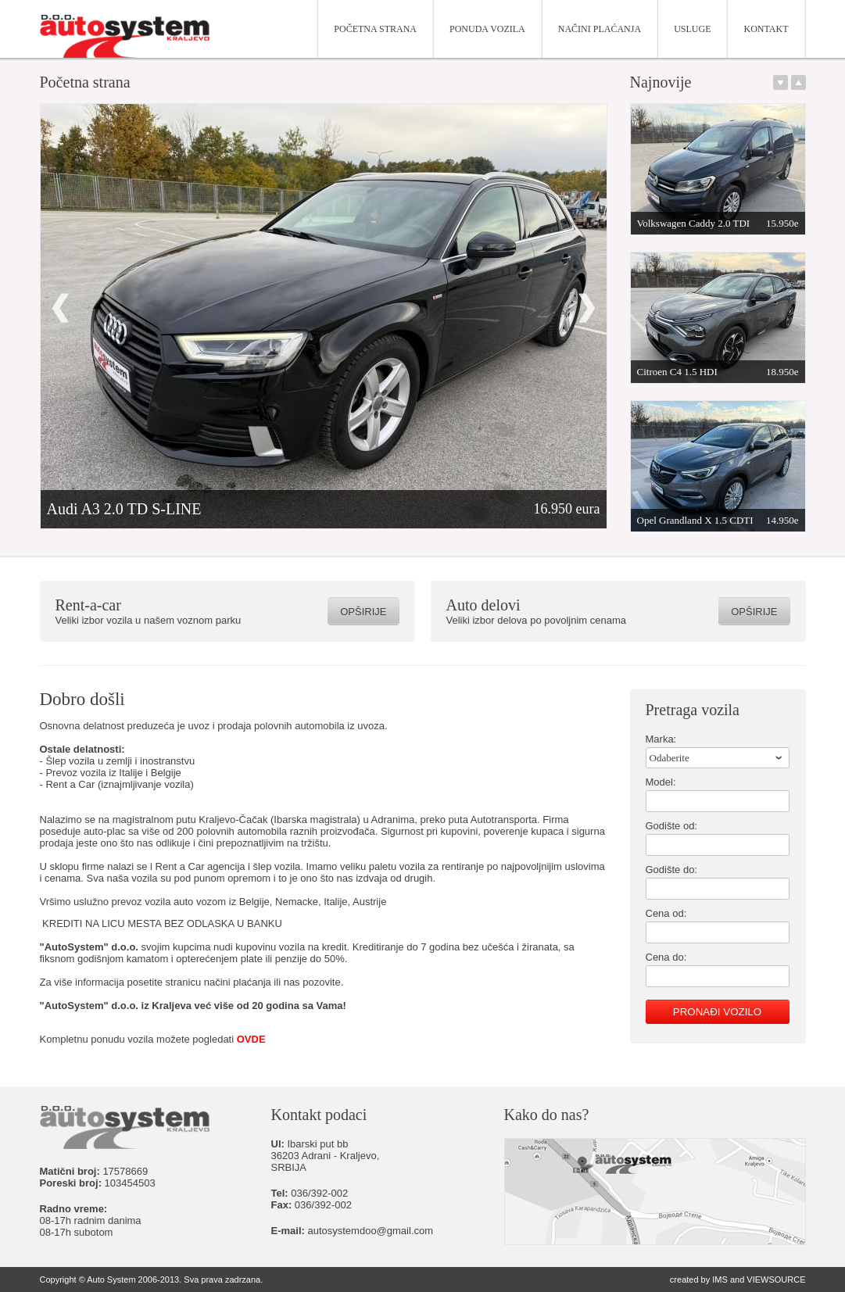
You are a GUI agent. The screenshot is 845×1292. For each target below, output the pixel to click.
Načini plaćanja (599, 28)
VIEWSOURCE (776, 1279)
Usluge (692, 28)
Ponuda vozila (487, 28)
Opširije (363, 611)
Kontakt (765, 28)
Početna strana (375, 28)
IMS (720, 1279)
